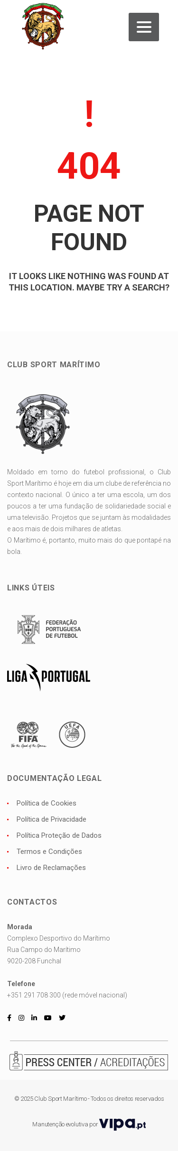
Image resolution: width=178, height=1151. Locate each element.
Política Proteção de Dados (59, 835)
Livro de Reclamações (51, 867)
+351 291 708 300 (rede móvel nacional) (67, 995)
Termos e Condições (49, 851)
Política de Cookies (46, 803)
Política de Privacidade (51, 819)
